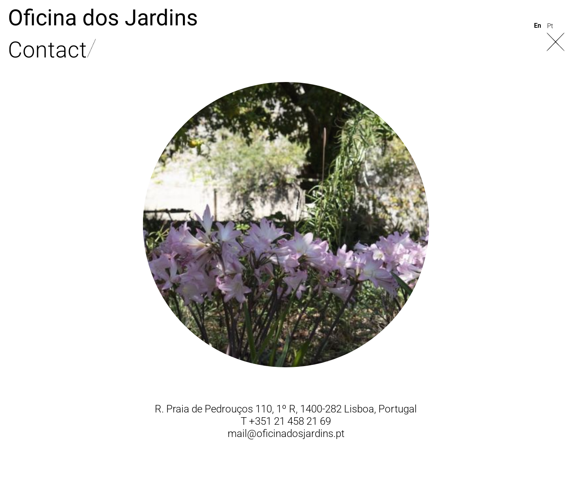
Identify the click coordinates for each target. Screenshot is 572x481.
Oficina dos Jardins (103, 18)
